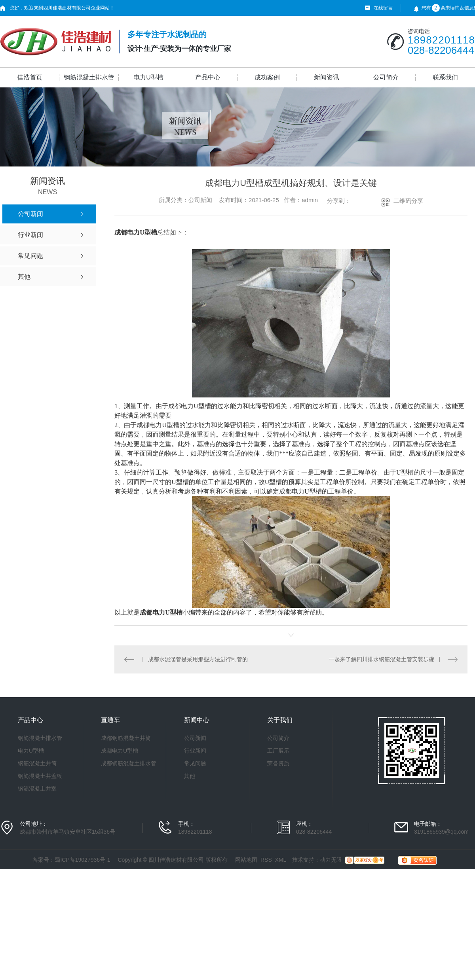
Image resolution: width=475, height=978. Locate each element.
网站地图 (246, 860)
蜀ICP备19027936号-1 (82, 860)
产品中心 (207, 77)
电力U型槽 (148, 77)
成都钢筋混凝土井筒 (126, 738)
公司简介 (386, 77)
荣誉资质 (278, 763)
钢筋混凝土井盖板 (40, 776)
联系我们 (445, 77)
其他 (189, 776)
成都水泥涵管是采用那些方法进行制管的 (198, 659)
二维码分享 (408, 200)
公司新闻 (195, 738)
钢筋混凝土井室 (37, 788)
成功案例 (267, 77)
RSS (266, 860)
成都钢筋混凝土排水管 (128, 763)
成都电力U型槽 (119, 750)
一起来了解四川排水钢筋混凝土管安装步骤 (381, 659)
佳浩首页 (29, 77)
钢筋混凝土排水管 (89, 77)
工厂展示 (278, 750)
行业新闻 (195, 750)
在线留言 (383, 8)
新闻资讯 (326, 77)
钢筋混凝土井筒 (37, 763)
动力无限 (331, 860)
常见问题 (195, 763)
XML (281, 860)
